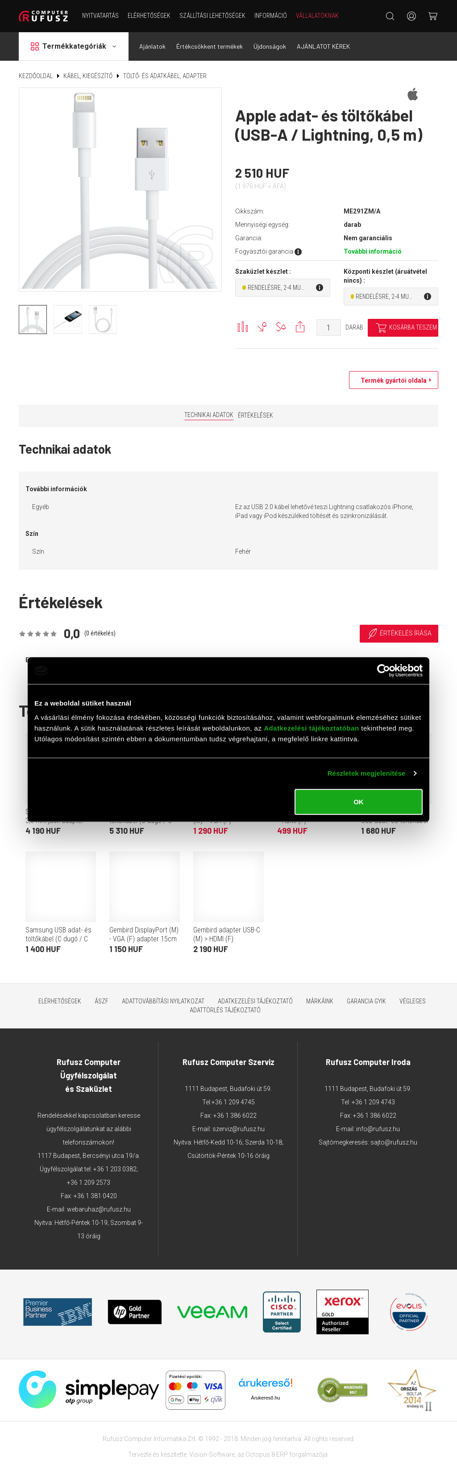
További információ (373, 251)
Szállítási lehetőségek (212, 15)
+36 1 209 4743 (373, 1102)
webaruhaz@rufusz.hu (99, 1209)
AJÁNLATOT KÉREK (323, 46)
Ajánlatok (152, 46)
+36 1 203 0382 (115, 1169)
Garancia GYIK (366, 1001)
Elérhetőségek (149, 15)
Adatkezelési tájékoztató (255, 1001)
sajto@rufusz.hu (393, 1142)
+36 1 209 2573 (88, 1182)
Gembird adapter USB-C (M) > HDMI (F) (226, 934)
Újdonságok (269, 46)
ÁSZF (101, 1001)
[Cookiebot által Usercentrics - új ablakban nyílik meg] (384, 670)
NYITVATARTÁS (100, 15)
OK (358, 801)
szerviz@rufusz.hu (238, 1128)
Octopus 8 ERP (266, 1454)
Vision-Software (212, 1454)
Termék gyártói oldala (391, 380)
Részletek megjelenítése (367, 773)
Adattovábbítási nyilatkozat (163, 1001)
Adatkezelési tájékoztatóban (311, 727)
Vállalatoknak (317, 15)
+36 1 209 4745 (233, 1102)
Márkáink (319, 1001)
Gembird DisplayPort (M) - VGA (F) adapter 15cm (144, 934)
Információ (270, 15)
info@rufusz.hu (378, 1128)
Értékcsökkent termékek (209, 46)
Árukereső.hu (265, 1397)
